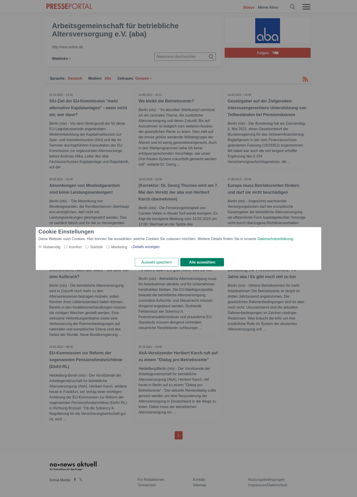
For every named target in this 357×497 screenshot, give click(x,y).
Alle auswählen (202, 262)
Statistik (96, 246)
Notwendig (52, 246)
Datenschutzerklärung (275, 238)
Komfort (75, 246)
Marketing (119, 246)
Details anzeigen (146, 246)
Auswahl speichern (156, 262)
